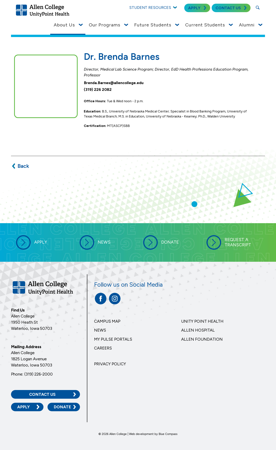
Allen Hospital (198, 330)
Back (23, 166)
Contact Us (42, 394)
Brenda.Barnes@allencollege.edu (114, 82)
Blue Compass (168, 434)
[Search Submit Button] (258, 7)
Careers (103, 348)
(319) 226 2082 (98, 89)
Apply (23, 406)
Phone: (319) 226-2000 (32, 374)
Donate (62, 406)
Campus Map (107, 321)
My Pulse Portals (113, 339)
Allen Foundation (202, 339)
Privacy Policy (110, 363)
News (100, 330)
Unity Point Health (202, 321)
